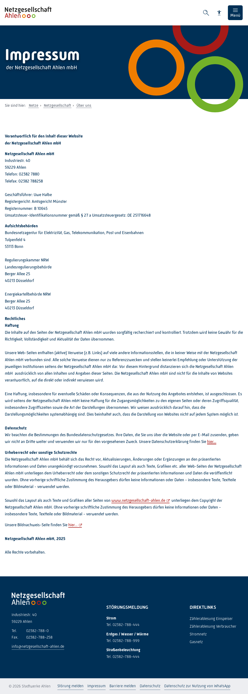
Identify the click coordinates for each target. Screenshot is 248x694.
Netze (33, 105)
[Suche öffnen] (206, 13)
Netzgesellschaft (57, 105)
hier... (211, 441)
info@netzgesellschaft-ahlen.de (38, 646)
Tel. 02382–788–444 (123, 656)
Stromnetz (198, 634)
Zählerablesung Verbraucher (213, 626)
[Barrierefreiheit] (219, 13)
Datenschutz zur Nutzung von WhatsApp (197, 686)
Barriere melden (122, 686)
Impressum (96, 686)
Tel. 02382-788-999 (123, 640)
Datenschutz (150, 686)
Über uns (84, 105)
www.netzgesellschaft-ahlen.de (138, 500)
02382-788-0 (30, 630)
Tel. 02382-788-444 (123, 624)
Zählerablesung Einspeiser (211, 618)
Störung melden (70, 686)
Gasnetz (196, 642)
